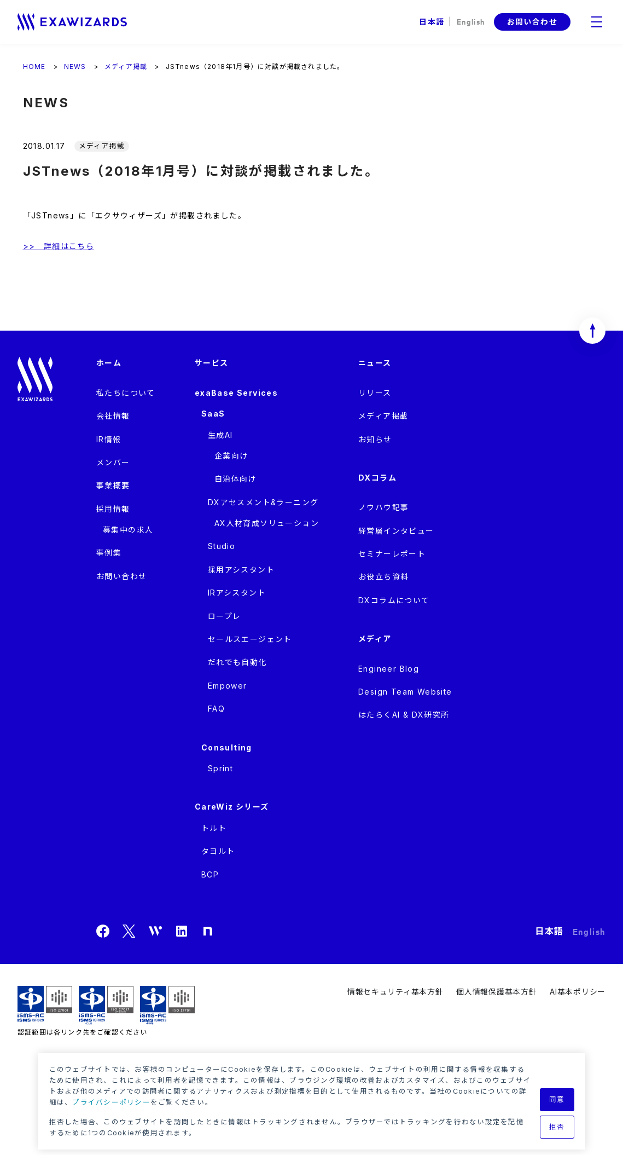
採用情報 (113, 508)
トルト (213, 828)
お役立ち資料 (383, 576)
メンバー (113, 462)
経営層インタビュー (396, 530)
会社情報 (113, 415)
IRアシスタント (237, 592)
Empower (227, 685)
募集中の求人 (128, 529)
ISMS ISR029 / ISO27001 (45, 1005)
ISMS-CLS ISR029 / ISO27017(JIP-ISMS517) (106, 1005)
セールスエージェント (250, 639)
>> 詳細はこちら (59, 246)
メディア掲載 (383, 415)
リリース (375, 392)
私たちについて (125, 392)
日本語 (431, 21)
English (471, 21)
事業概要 (113, 485)
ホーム (108, 362)
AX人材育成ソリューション (266, 523)
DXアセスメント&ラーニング (263, 502)
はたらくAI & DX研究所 (404, 714)
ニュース (375, 362)
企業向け (231, 455)
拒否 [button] (557, 1127)
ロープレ (224, 616)
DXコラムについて (394, 600)
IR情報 (108, 439)
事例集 (108, 552)
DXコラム (377, 477)
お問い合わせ (532, 21)
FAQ (216, 708)
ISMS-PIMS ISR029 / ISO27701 (167, 1005)
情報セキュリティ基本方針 (395, 991)
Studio (221, 546)
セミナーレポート (392, 553)
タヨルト (218, 851)
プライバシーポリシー (111, 1102)
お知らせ (375, 439)
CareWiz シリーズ (232, 806)
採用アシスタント (241, 569)
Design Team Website (405, 691)
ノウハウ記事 (383, 507)
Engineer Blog (388, 668)
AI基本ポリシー (577, 991)
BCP (210, 874)
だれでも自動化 (237, 662)
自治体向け (235, 478)
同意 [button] (557, 1099)
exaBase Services (236, 392)
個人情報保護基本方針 (496, 991)
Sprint (220, 768)
